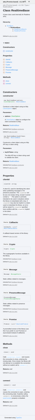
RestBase (10, 26)
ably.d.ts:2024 (13, 336)
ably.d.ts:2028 (13, 236)
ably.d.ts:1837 (13, 285)
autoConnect (7, 398)
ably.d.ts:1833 (13, 261)
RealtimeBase (7, 7)
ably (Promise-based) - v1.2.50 (13, 2)
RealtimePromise (20, 31)
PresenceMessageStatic (12, 299)
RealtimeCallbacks (20, 29)
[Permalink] (15, 96)
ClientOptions (9, 102)
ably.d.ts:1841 (13, 311)
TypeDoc (19, 417)
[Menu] (30, 2)
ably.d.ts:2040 (13, 405)
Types (27, 5)
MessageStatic (16, 274)
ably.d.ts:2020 (13, 36)
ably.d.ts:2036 (13, 373)
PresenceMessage (22, 309)
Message (20, 282)
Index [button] (6, 43)
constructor (20, 129)
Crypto (12, 249)
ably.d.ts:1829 (13, 168)
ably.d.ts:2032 (13, 214)
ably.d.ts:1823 (13, 132)
